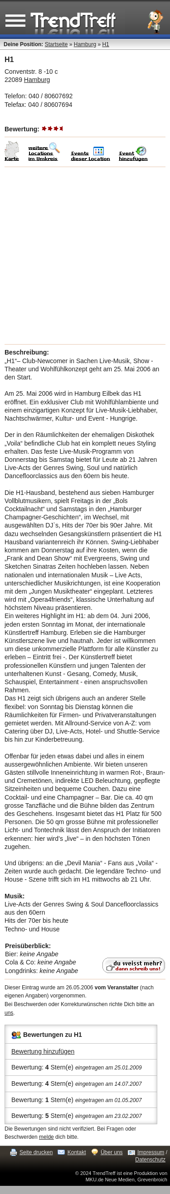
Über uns (112, 1152)
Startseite (56, 44)
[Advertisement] (85, 255)
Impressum (150, 1152)
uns (9, 1013)
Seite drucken (36, 1152)
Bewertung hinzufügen (42, 1051)
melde (46, 1137)
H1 (105, 44)
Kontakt (77, 1152)
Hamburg (85, 44)
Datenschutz (150, 1159)
